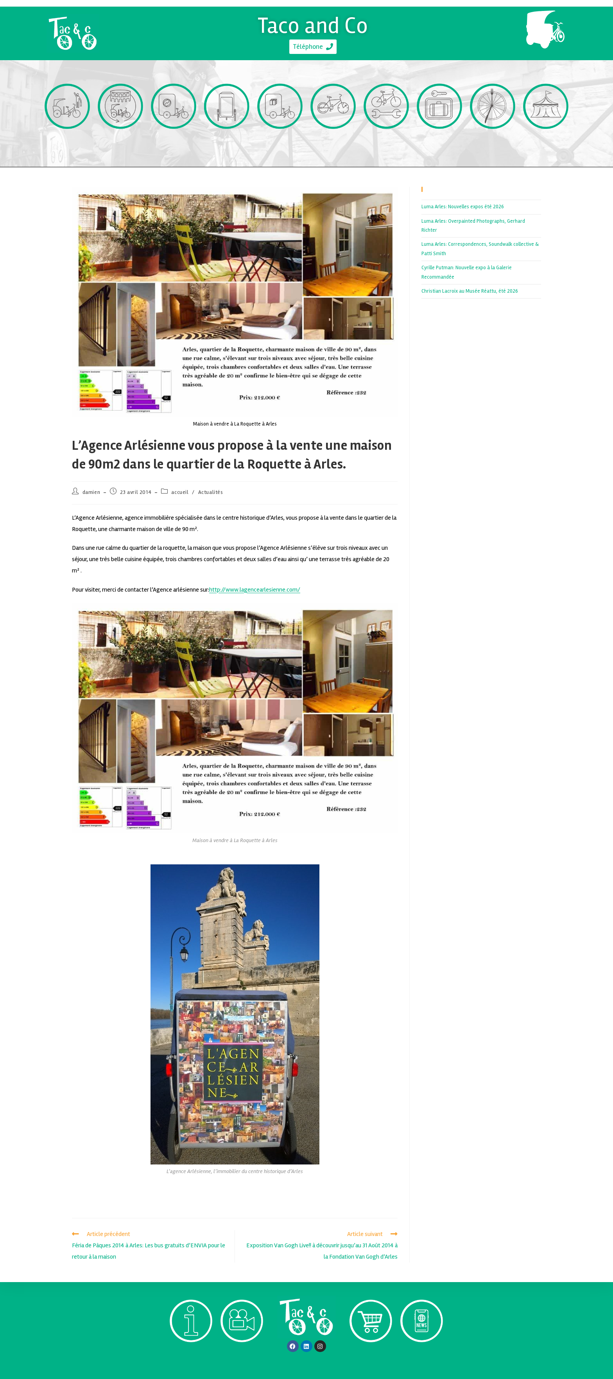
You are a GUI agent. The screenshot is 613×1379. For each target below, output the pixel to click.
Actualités (210, 492)
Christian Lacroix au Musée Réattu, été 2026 (469, 291)
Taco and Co (313, 24)
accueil (179, 492)
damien (91, 492)
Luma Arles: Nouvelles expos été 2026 (462, 207)
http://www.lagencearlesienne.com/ (254, 590)
